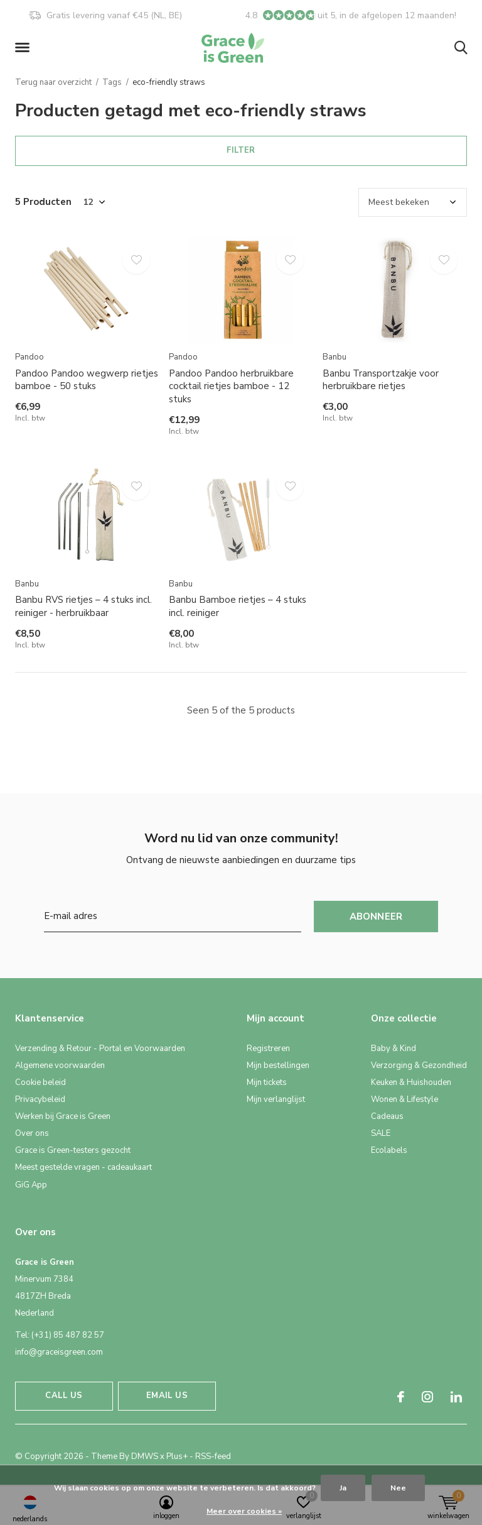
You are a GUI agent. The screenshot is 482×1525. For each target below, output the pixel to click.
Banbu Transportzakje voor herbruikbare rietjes (381, 380)
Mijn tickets (267, 1082)
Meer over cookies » (244, 1511)
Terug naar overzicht (53, 82)
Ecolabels (389, 1150)
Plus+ (177, 1456)
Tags (112, 82)
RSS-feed (213, 1456)
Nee (398, 1488)
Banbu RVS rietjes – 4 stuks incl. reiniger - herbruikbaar (83, 606)
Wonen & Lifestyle (404, 1099)
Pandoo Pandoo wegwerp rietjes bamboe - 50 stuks (86, 380)
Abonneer (376, 916)
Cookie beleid (40, 1082)
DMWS (144, 1456)
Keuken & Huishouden (411, 1082)
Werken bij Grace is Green (62, 1116)
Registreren (268, 1048)
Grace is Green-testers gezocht (73, 1150)
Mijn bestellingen (278, 1065)
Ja (343, 1488)
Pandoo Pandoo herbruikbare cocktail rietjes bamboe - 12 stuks (231, 386)
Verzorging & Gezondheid (419, 1065)
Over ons (32, 1133)
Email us (166, 1395)
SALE (380, 1133)
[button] (24, 48)
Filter (241, 150)
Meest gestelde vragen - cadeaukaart (83, 1167)
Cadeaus (387, 1116)
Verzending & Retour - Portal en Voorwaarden (100, 1048)
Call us (63, 1395)
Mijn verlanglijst (276, 1099)
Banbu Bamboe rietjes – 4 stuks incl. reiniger (237, 606)
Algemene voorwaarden (60, 1065)
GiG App (31, 1185)
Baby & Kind (393, 1048)
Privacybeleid (40, 1099)
